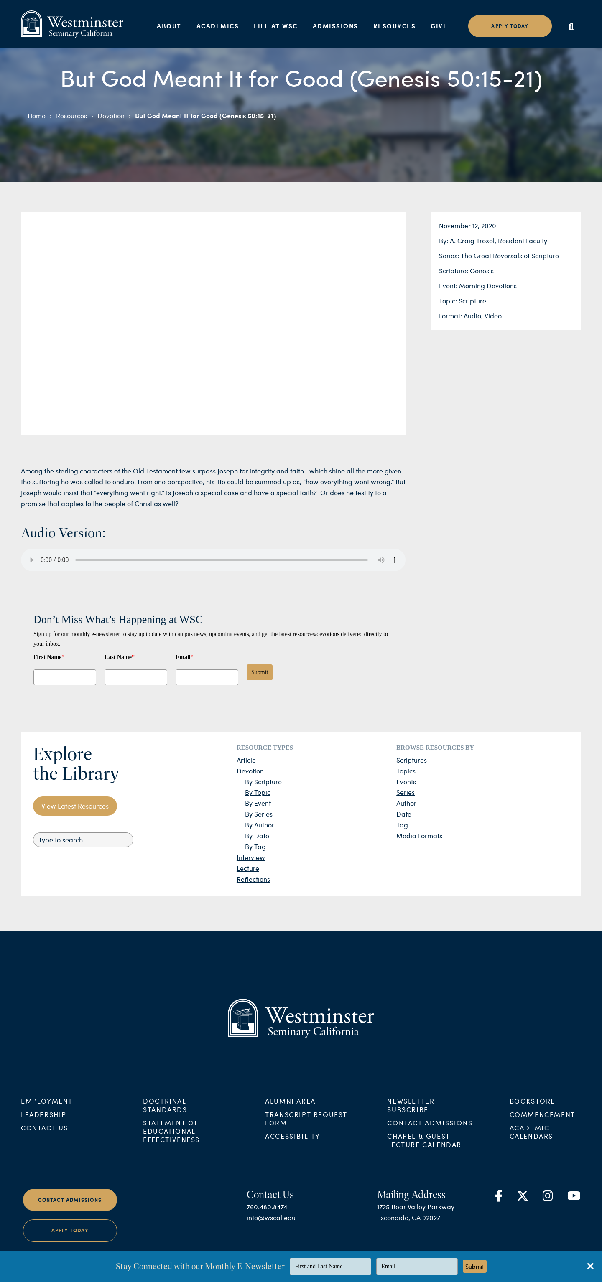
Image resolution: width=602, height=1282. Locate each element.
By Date (257, 835)
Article (246, 759)
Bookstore (532, 1108)
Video (493, 315)
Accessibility (292, 1144)
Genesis (482, 270)
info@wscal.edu (271, 1225)
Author (406, 803)
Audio (472, 315)
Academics (217, 26)
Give (439, 26)
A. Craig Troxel (472, 240)
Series (405, 792)
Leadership (43, 1122)
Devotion (111, 115)
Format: (451, 315)
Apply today (509, 26)
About (169, 26)
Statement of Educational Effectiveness (171, 1139)
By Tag (255, 846)
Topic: (449, 300)
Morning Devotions (488, 285)
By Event (258, 803)
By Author (259, 824)
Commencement (542, 1122)
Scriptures (411, 759)
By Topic (257, 792)
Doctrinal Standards (165, 1113)
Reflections (253, 879)
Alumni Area (290, 1108)
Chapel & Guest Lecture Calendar (424, 1148)
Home (37, 115)
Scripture (472, 300)
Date (403, 813)
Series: (450, 255)
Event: (449, 285)
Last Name (120, 657)
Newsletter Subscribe (410, 1113)
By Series (259, 813)
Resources (394, 26)
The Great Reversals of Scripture (510, 255)
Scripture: (454, 270)
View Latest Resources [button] (75, 805)
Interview (251, 857)
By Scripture (263, 781)
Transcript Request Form (306, 1126)
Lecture (248, 868)
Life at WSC (276, 26)
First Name (48, 657)
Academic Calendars (531, 1139)
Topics (406, 770)
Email (185, 657)
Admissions (335, 26)
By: (444, 240)
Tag (402, 824)
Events (406, 781)
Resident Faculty (522, 240)
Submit (259, 672)
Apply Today (70, 1238)
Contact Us (44, 1135)
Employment (47, 1108)
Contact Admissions (429, 1130)
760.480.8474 (267, 1214)
